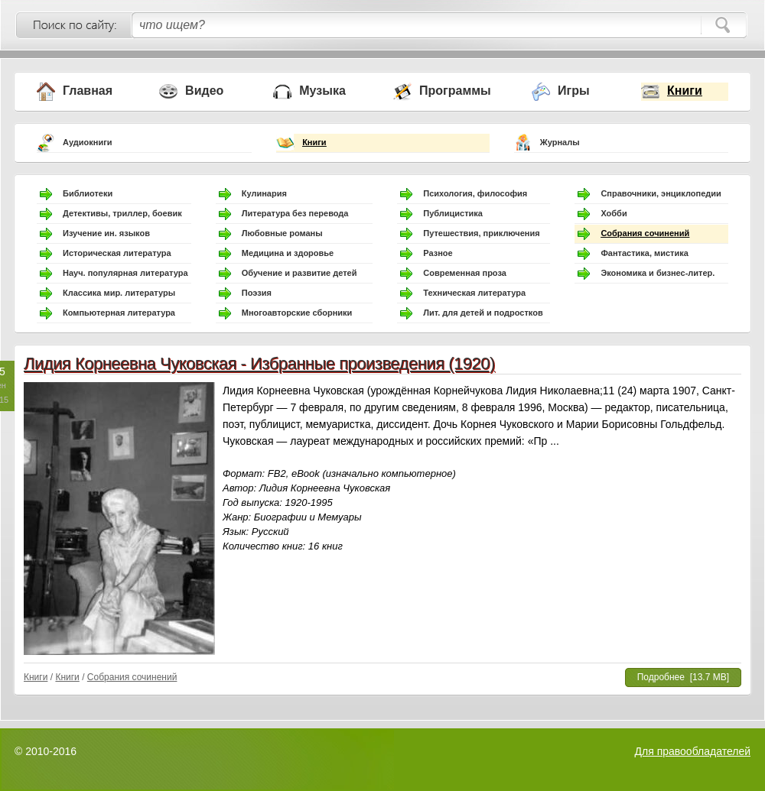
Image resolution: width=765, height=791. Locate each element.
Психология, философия (475, 193)
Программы (455, 90)
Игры (574, 90)
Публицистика (453, 213)
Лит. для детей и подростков (482, 312)
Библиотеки (87, 193)
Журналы (560, 142)
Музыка (322, 90)
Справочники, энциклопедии (661, 193)
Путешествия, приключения (481, 233)
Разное (437, 253)
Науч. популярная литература (125, 272)
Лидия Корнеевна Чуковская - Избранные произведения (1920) (259, 363)
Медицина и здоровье (288, 253)
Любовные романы (282, 233)
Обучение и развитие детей (299, 272)
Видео (204, 90)
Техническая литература (474, 292)
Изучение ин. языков (106, 233)
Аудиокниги (87, 142)
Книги (684, 90)
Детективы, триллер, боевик (122, 213)
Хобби (614, 213)
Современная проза (464, 272)
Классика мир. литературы (119, 292)
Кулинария (264, 193)
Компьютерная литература (119, 312)
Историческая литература (117, 253)
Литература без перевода (295, 213)
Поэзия (257, 292)
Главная (87, 90)
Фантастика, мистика (644, 253)
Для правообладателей (692, 751)
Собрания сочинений (645, 233)
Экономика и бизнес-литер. (658, 272)
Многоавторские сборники (297, 312)
